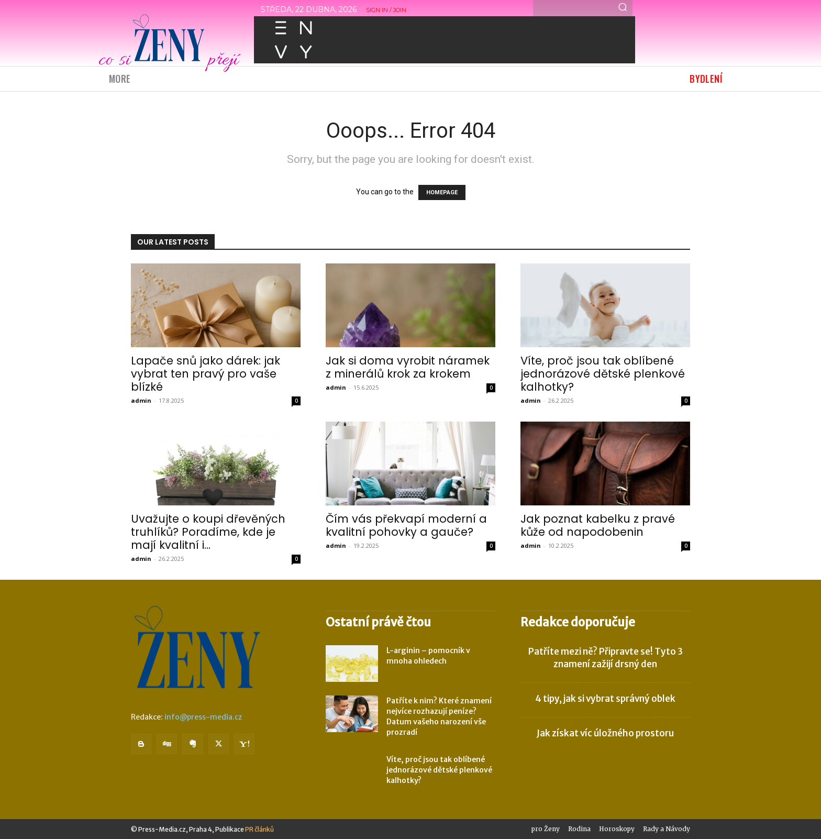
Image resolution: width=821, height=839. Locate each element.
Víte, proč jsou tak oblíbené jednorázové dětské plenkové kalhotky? (602, 373)
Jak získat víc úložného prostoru (605, 733)
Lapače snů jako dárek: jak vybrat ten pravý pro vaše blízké (205, 373)
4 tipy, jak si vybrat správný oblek (605, 698)
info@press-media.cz (203, 717)
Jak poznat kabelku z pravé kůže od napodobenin (597, 525)
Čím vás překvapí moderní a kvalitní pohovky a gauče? (406, 525)
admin (141, 400)
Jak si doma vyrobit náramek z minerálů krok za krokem (408, 367)
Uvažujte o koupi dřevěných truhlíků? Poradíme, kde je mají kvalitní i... (208, 532)
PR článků (259, 829)
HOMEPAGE (442, 192)
